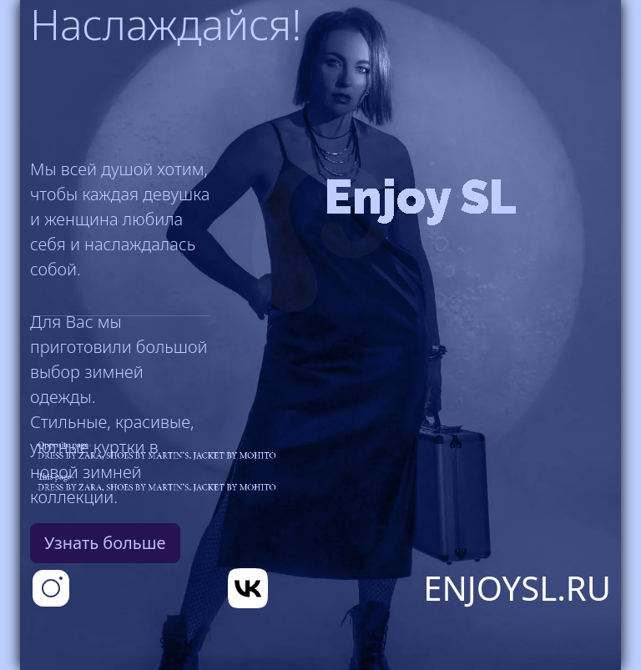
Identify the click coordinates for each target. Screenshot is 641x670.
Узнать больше (105, 542)
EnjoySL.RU (517, 588)
